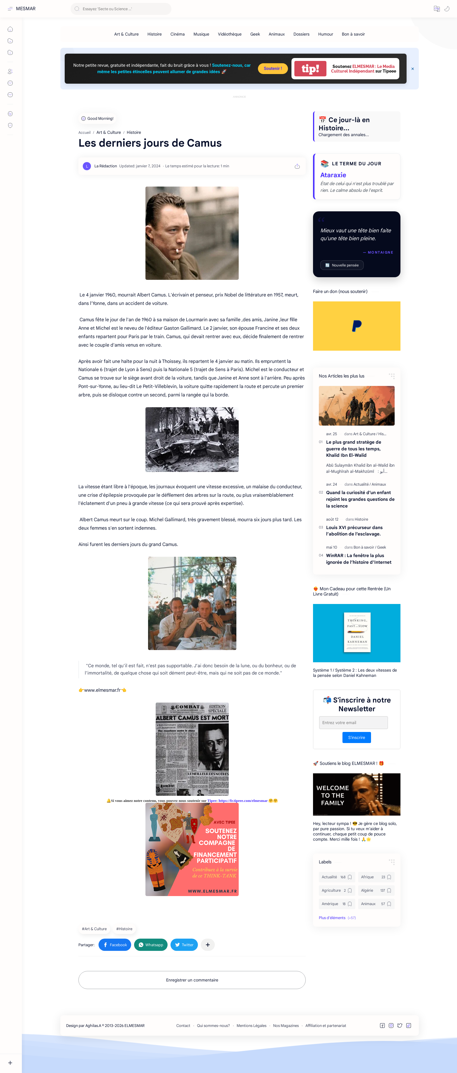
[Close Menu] (412, 68)
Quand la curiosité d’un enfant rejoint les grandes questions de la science (360, 525)
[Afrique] (376, 903)
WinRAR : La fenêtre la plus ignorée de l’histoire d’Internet (358, 585)
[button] (437, 8)
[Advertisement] (239, 113)
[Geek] (255, 34)
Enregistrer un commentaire (192, 1006)
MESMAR (26, 9)
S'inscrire (356, 763)
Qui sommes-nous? (213, 1051)
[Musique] (201, 34)
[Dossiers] (301, 34)
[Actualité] (362, 510)
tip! (310, 68)
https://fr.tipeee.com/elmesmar (243, 827)
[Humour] (325, 34)
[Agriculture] (337, 917)
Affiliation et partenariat (325, 1051)
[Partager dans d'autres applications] (208, 971)
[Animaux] (277, 34)
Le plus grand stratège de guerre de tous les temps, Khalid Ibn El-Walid (353, 475)
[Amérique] (337, 930)
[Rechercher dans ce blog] (121, 9)
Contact (183, 1051)
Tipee (212, 827)
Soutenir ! (273, 68)
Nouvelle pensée (342, 291)
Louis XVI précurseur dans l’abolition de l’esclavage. (354, 557)
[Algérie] (376, 917)
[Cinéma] (178, 34)
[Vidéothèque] (230, 34)
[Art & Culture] (126, 34)
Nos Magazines (286, 1051)
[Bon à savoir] (353, 34)
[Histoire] (154, 34)
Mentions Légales (251, 1051)
